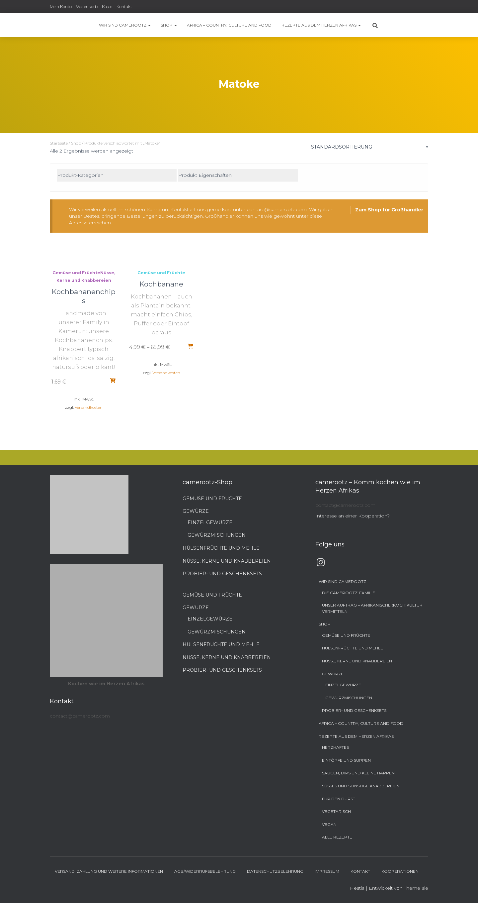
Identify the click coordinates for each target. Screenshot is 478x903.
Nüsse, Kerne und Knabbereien (227, 561)
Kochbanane (161, 284)
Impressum (327, 871)
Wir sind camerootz (125, 25)
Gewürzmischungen (217, 535)
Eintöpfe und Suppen (346, 760)
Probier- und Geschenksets (222, 574)
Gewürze (196, 511)
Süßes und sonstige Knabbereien (360, 785)
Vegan (329, 824)
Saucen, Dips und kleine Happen (358, 772)
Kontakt (124, 6)
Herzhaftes (335, 747)
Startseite (59, 143)
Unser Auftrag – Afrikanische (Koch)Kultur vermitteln (372, 608)
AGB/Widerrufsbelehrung (205, 871)
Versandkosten (89, 407)
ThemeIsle (416, 888)
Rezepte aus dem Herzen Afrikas (321, 25)
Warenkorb (87, 6)
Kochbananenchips (84, 296)
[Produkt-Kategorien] (117, 175)
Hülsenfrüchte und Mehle (221, 548)
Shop (169, 25)
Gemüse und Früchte (76, 272)
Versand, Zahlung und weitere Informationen (109, 871)
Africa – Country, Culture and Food (229, 25)
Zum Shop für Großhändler (389, 210)
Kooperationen (400, 871)
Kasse (107, 6)
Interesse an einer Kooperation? (352, 516)
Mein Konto (61, 6)
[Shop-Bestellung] (369, 148)
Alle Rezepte (337, 837)
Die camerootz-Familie (348, 592)
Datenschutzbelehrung (275, 871)
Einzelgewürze (210, 522)
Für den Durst (338, 798)
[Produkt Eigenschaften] (238, 175)
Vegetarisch (336, 811)
